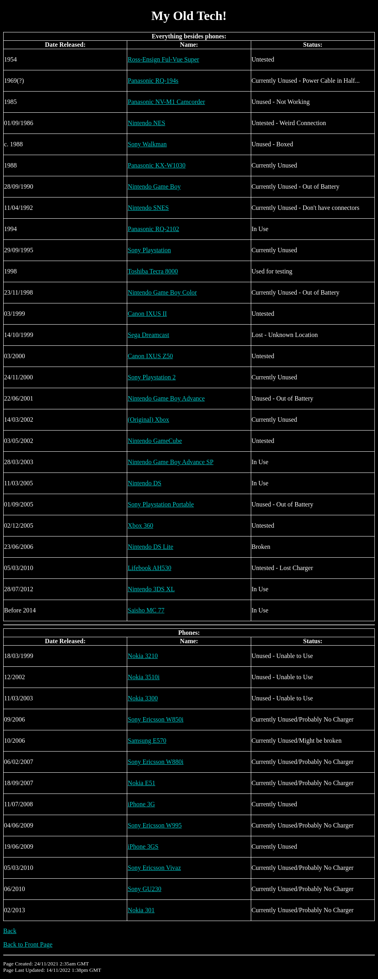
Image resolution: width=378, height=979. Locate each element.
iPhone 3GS (143, 846)
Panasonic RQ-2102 (153, 228)
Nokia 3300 (143, 698)
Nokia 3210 (143, 655)
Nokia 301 (141, 910)
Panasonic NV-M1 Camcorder (166, 101)
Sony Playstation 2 (152, 377)
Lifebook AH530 (149, 567)
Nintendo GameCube (155, 440)
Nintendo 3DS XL (151, 589)
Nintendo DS (144, 483)
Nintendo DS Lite (150, 546)
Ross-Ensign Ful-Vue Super (163, 59)
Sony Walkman (147, 144)
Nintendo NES (146, 123)
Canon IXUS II (147, 313)
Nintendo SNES (148, 207)
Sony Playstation (149, 250)
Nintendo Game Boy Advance (166, 398)
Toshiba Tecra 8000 (153, 271)
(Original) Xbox (148, 419)
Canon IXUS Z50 (150, 356)
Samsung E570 (147, 740)
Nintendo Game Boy (154, 186)
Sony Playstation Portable (161, 504)
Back (9, 930)
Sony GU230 (144, 888)
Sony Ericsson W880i (155, 761)
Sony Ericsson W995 (155, 825)
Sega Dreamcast (148, 334)
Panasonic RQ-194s (153, 80)
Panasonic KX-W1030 (156, 165)
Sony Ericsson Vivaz (154, 867)
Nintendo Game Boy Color (162, 292)
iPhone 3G (141, 804)
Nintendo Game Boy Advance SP (170, 462)
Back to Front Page (27, 944)
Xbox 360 (140, 525)
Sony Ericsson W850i (155, 719)
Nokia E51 (141, 783)
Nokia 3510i (144, 677)
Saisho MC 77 (146, 610)
